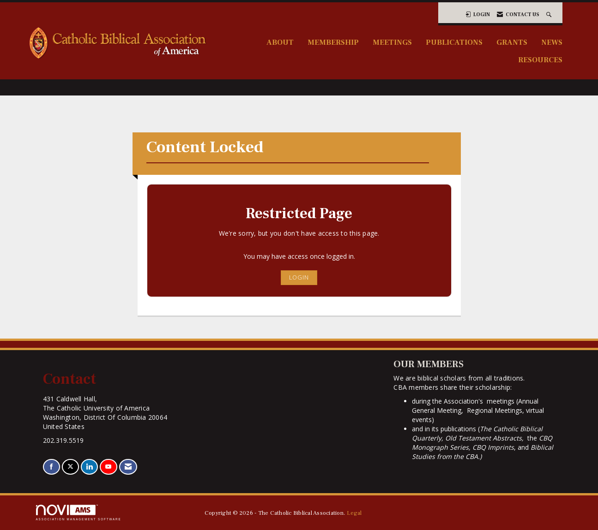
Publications (454, 42)
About (280, 42)
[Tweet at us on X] (70, 467)
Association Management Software (78, 513)
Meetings (392, 42)
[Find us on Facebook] (51, 467)
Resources (540, 60)
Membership (333, 42)
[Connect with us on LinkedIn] (89, 467)
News (551, 42)
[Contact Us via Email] (128, 467)
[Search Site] (549, 14)
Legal (354, 513)
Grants (511, 42)
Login (299, 277)
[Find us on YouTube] (108, 467)
